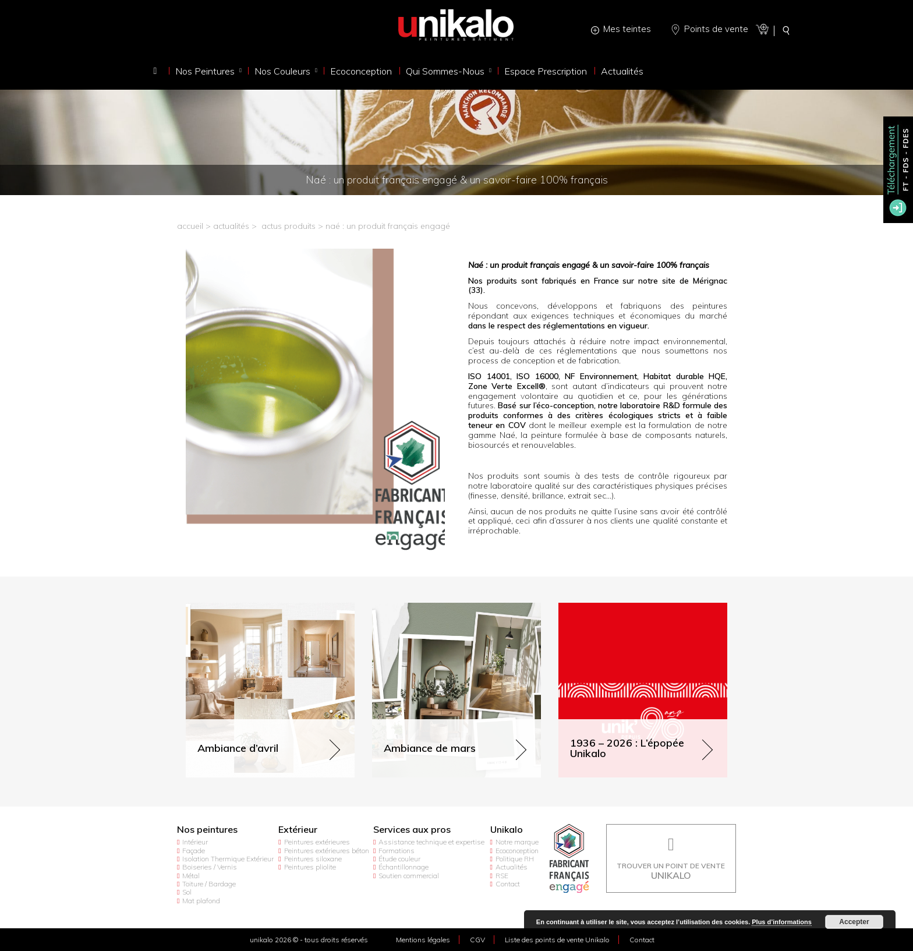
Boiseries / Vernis (209, 866)
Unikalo (506, 829)
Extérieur (297, 829)
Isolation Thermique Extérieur (228, 858)
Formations (396, 850)
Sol (187, 892)
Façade (193, 850)
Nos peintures (207, 829)
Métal (191, 875)
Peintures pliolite (310, 866)
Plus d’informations (782, 921)
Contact (508, 883)
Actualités (512, 866)
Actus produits (288, 226)
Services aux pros (412, 829)
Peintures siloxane (313, 858)
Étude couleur (399, 858)
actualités (231, 226)
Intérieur (195, 841)
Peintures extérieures (317, 841)
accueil (190, 226)
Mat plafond (201, 900)
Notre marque (517, 841)
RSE (502, 875)
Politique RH (515, 858)
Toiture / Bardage (209, 883)
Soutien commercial (408, 875)
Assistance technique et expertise (431, 841)
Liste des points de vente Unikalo (557, 939)
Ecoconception (517, 850)
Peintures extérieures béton (326, 850)
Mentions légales (423, 939)
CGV (477, 939)
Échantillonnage (403, 866)
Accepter (854, 922)
